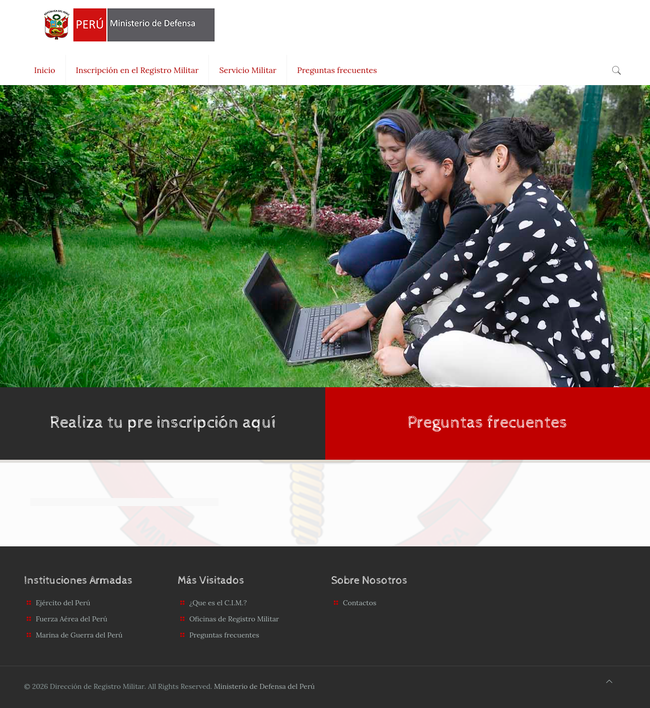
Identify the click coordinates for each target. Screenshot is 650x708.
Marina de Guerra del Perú (79, 635)
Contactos (359, 602)
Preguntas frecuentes (224, 635)
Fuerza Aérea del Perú (71, 618)
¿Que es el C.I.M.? (218, 602)
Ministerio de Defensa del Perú (264, 686)
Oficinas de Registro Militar (234, 618)
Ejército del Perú (63, 602)
